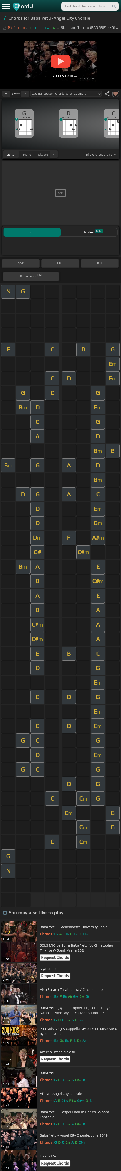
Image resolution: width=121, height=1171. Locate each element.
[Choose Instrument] (53, 154)
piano (27, 154)
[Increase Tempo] (25, 94)
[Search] (114, 6)
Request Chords (55, 957)
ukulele (43, 154)
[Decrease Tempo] (6, 94)
